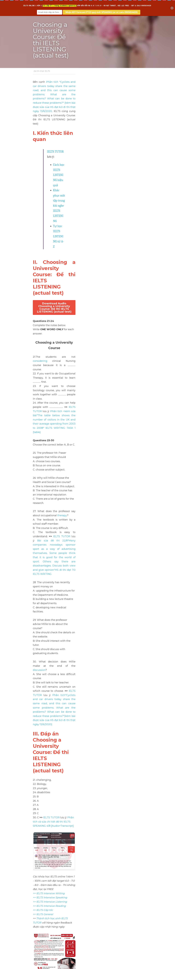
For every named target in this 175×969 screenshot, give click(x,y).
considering (69, 200)
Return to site (40, 938)
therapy (102, 287)
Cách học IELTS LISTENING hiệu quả (76, 119)
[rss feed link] (140, 938)
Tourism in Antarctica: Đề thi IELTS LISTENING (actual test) (113, 927)
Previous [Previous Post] (38, 921)
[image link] (87, 491)
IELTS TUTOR (55, 110)
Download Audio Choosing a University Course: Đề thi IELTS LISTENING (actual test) (87, 163)
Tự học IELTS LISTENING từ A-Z (73, 129)
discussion (105, 362)
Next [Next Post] (92, 921)
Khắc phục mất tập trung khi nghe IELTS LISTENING (85, 124)
